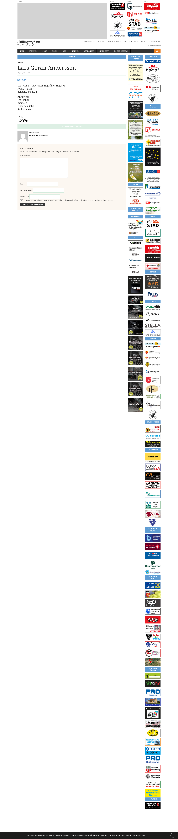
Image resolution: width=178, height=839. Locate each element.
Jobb (64, 51)
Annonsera (104, 51)
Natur (110, 41)
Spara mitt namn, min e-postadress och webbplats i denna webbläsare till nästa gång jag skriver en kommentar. (67, 200)
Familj (54, 51)
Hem (22, 51)
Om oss (118, 41)
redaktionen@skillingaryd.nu (38, 135)
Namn (23, 184)
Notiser (75, 51)
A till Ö (127, 41)
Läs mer (142, 835)
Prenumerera (89, 41)
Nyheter (32, 51)
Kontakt (101, 41)
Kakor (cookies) (154, 41)
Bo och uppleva (121, 51)
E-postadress (26, 190)
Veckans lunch (138, 41)
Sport (44, 51)
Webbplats (24, 196)
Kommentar (25, 155)
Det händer (89, 51)
